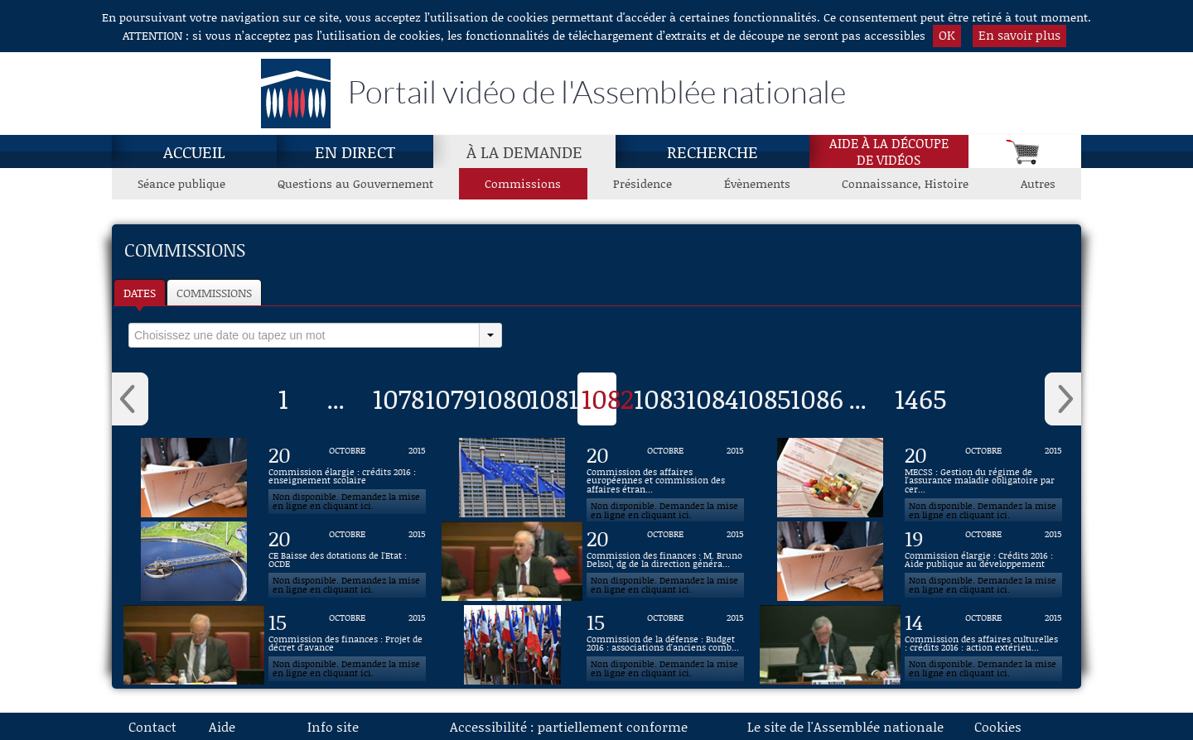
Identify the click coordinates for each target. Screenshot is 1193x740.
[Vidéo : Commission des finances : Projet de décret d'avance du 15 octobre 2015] (347, 645)
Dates (139, 292)
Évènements (757, 183)
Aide (222, 726)
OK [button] (947, 35)
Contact (152, 726)
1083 (660, 398)
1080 (504, 398)
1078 (398, 398)
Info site (333, 726)
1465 (921, 398)
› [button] (1063, 398)
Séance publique (181, 183)
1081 (553, 398)
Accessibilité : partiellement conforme (569, 726)
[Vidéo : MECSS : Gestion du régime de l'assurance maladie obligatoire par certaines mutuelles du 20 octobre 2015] (983, 477)
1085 (764, 398)
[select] (304, 335)
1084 (712, 398)
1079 (451, 398)
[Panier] (1024, 151)
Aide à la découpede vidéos (889, 151)
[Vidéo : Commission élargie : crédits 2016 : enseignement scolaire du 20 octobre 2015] (347, 477)
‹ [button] (130, 398)
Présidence (642, 183)
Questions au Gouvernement (355, 183)
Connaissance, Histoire (905, 183)
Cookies (998, 726)
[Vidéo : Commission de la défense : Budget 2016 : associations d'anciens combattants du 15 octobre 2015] (665, 645)
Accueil (194, 151)
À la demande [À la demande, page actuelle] (524, 151)
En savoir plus (1019, 35)
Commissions (214, 292)
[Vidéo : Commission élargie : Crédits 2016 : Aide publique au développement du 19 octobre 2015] (983, 561)
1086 (816, 398)
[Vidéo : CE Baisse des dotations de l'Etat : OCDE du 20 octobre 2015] (347, 561)
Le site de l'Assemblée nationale (845, 726)
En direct (355, 151)
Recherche (712, 151)
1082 (608, 398)
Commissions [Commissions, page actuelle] (523, 183)
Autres (1038, 183)
